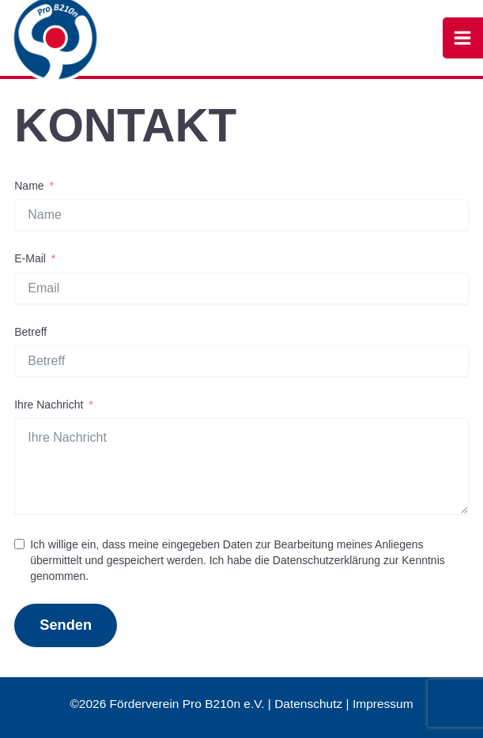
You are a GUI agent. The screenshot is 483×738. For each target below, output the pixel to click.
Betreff (30, 332)
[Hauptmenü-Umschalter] (463, 37)
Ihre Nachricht (48, 404)
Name (28, 185)
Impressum (383, 703)
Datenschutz (308, 703)
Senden (66, 624)
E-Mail (30, 258)
